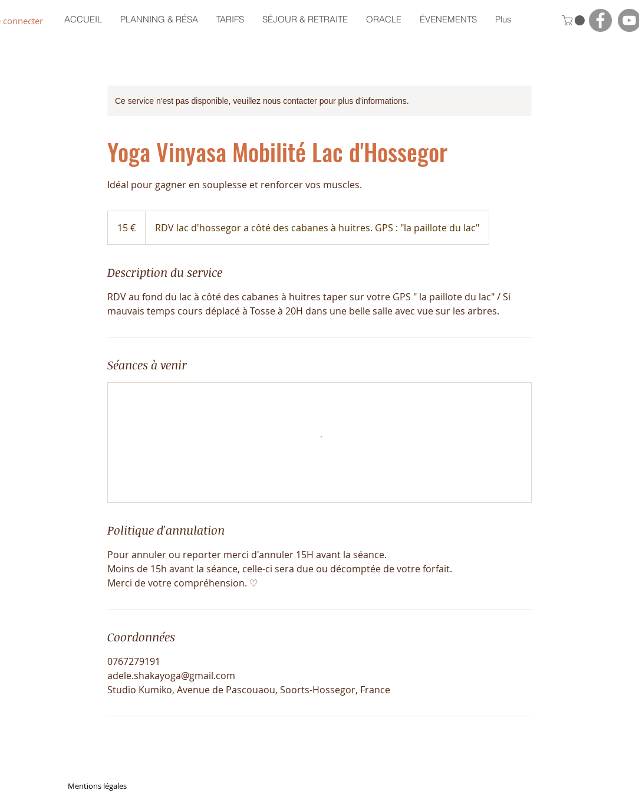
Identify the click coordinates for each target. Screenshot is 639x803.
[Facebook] (600, 20)
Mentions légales (97, 786)
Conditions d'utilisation (531, 786)
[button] (574, 20)
